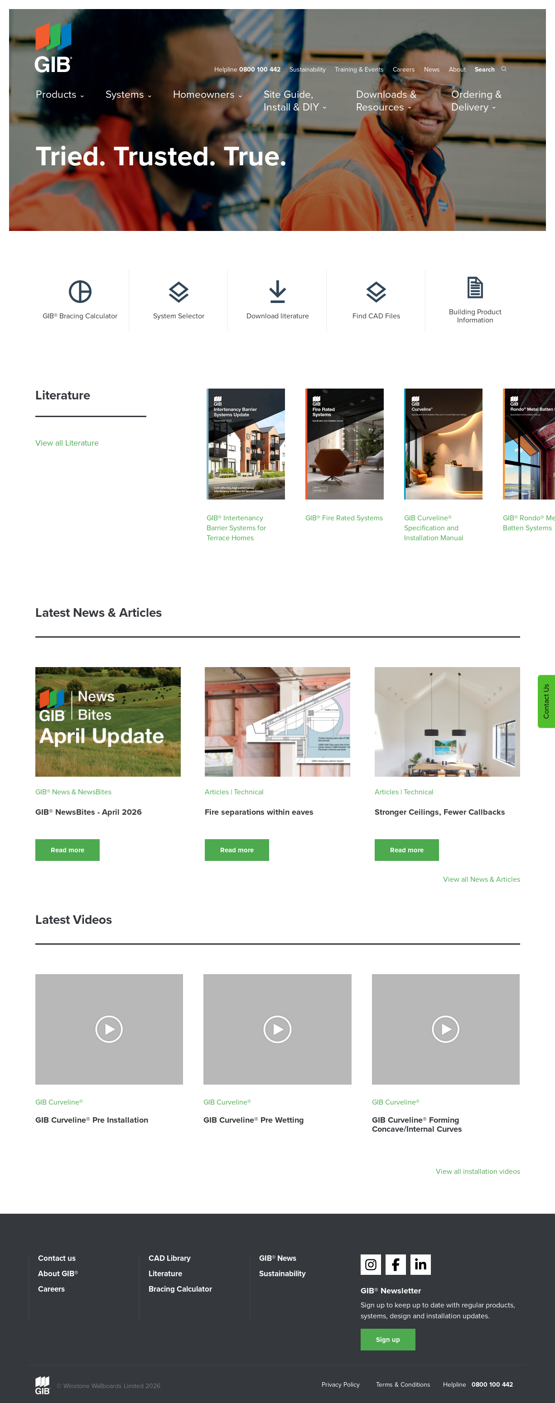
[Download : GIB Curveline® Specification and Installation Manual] (443, 444)
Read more (67, 850)
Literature (165, 1273)
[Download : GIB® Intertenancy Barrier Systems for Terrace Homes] (246, 444)
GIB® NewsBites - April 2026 (88, 812)
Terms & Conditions (403, 1385)
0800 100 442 (492, 1385)
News (432, 69)
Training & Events (359, 69)
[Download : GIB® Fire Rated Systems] (344, 444)
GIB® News (277, 1258)
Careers (404, 69)
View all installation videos (478, 1171)
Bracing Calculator (180, 1289)
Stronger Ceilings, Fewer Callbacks (440, 812)
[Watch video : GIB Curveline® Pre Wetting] (277, 1029)
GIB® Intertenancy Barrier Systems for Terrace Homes (236, 528)
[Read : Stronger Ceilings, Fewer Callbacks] (447, 722)
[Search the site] (491, 70)
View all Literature (67, 443)
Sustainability (308, 69)
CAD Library (170, 1258)
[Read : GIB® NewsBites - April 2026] (108, 722)
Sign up (388, 1340)
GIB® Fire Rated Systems (344, 518)
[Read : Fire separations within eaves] (277, 722)
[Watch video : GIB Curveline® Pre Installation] (109, 1029)
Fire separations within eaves (259, 812)
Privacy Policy (341, 1385)
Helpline (225, 69)
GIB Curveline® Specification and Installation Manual (433, 528)
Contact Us (546, 701)
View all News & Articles (481, 879)
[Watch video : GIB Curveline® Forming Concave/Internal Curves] (446, 1029)
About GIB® (58, 1273)
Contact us (57, 1258)
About (457, 69)
